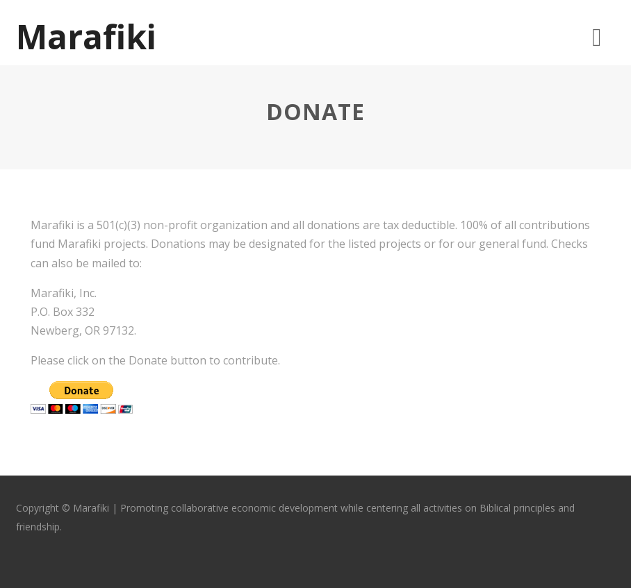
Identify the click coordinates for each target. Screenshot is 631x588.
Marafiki (86, 36)
